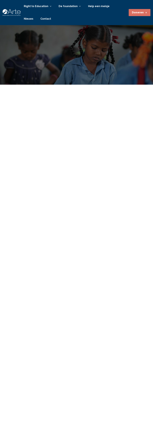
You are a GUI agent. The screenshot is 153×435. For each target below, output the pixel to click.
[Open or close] (51, 6)
